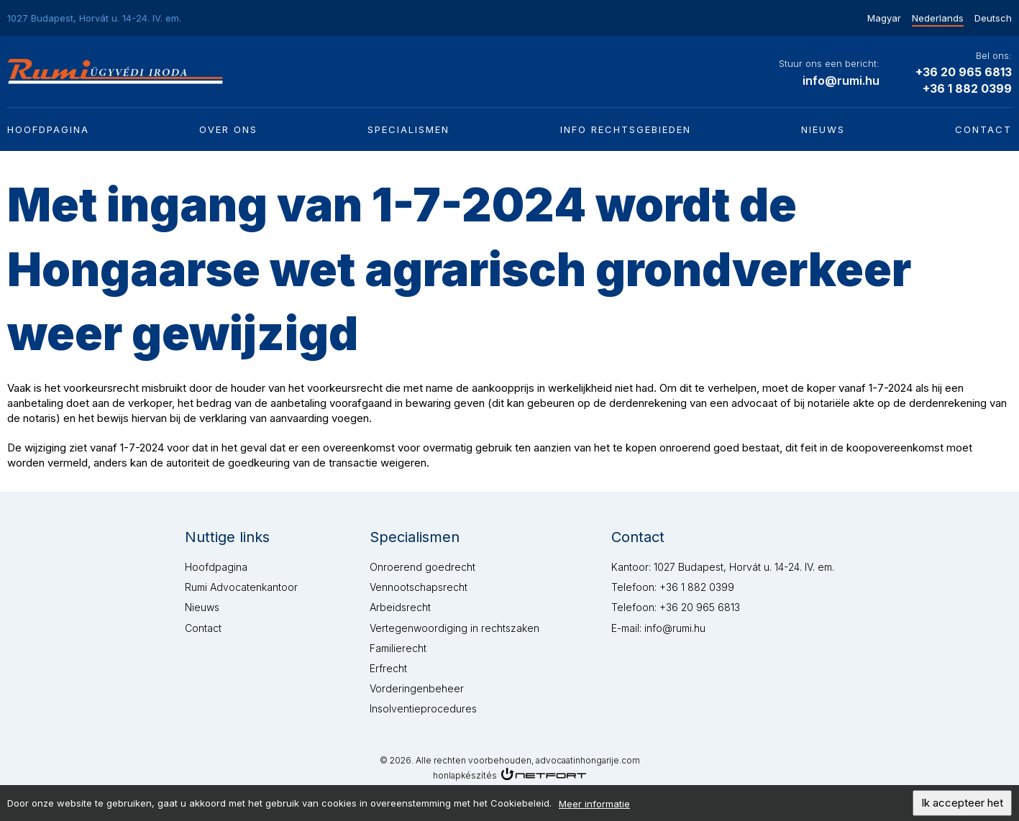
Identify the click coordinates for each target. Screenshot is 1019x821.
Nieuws (823, 129)
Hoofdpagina (48, 129)
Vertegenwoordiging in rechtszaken (454, 628)
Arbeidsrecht (400, 607)
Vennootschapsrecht (418, 587)
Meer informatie (594, 806)
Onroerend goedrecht (422, 567)
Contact (983, 129)
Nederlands (938, 18)
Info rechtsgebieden (625, 129)
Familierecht (398, 648)
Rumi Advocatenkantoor (241, 587)
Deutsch (993, 18)
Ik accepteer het (962, 805)
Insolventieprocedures (423, 708)
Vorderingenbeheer (417, 688)
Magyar (884, 18)
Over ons (228, 129)
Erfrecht (388, 668)
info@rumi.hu (841, 80)
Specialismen (408, 129)
